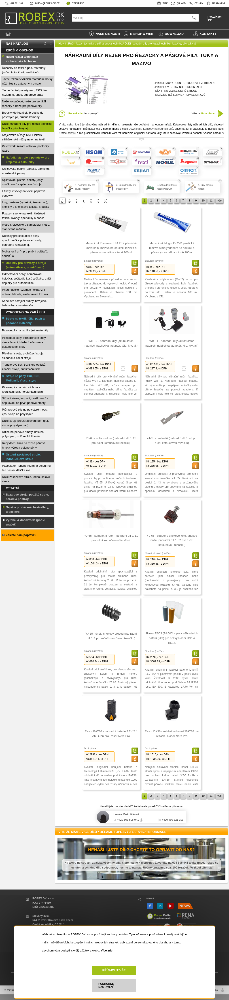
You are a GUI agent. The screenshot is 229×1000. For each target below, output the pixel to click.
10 (203, 200)
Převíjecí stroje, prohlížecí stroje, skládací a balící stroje (23, 356)
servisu (72, 133)
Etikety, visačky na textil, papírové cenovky (23, 193)
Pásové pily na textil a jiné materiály (25, 330)
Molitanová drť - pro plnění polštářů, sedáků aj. (25, 254)
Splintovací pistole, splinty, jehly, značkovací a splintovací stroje (22, 182)
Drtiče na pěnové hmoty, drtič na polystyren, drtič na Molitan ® (23, 434)
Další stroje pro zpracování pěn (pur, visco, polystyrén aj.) (25, 423)
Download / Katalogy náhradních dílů (151, 128)
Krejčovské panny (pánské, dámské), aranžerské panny (26, 171)
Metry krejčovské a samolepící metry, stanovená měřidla (26, 227)
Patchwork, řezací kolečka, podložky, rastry (25, 148)
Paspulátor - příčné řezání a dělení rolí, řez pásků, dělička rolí (27, 468)
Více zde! (107, 950)
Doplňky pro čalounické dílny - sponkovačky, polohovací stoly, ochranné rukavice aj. (22, 240)
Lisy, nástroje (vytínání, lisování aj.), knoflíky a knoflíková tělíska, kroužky (25, 204)
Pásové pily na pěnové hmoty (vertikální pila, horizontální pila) (22, 389)
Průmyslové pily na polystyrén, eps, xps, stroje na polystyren (25, 412)
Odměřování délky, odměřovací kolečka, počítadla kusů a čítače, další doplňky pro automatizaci (26, 278)
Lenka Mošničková (127, 814)
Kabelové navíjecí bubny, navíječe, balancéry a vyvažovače (24, 303)
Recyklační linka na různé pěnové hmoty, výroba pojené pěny (23, 445)
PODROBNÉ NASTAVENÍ (106, 985)
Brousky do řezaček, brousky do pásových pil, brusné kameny (22, 115)
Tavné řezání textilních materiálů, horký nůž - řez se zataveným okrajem (27, 81)
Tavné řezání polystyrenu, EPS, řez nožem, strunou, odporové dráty (24, 92)
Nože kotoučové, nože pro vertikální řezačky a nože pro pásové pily (25, 104)
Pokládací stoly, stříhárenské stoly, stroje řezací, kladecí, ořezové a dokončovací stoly (24, 342)
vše (219, 200)
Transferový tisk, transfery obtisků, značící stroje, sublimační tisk (24, 367)
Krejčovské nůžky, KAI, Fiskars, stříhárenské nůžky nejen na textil (23, 137)
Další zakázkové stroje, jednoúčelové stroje (26, 479)
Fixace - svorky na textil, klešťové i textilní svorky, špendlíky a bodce (24, 216)
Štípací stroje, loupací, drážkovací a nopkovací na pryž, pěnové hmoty (25, 401)
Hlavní (62, 43)
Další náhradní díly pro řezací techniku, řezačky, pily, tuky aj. (27, 126)
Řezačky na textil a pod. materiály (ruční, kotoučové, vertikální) (23, 70)
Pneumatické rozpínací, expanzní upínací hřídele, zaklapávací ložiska (25, 292)
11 (211, 200)
